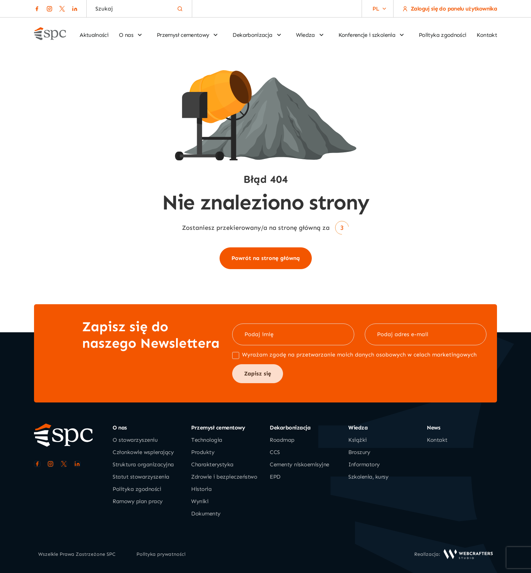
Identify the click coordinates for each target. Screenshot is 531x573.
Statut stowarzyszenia (141, 476)
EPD (275, 476)
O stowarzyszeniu (135, 440)
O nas (131, 35)
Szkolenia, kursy (368, 476)
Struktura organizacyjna (143, 464)
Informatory (364, 464)
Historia (201, 489)
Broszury (359, 452)
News (433, 427)
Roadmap (282, 440)
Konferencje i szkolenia (371, 35)
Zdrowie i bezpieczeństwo (224, 476)
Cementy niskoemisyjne (299, 464)
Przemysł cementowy (188, 35)
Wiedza (310, 35)
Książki (357, 440)
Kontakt (487, 35)
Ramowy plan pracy (138, 501)
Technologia (206, 440)
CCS (275, 452)
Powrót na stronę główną (265, 258)
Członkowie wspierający (143, 452)
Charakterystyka (212, 464)
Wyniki (199, 501)
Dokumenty (206, 513)
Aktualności (94, 35)
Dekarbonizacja (257, 35)
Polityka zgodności (442, 35)
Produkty (202, 452)
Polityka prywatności (161, 554)
